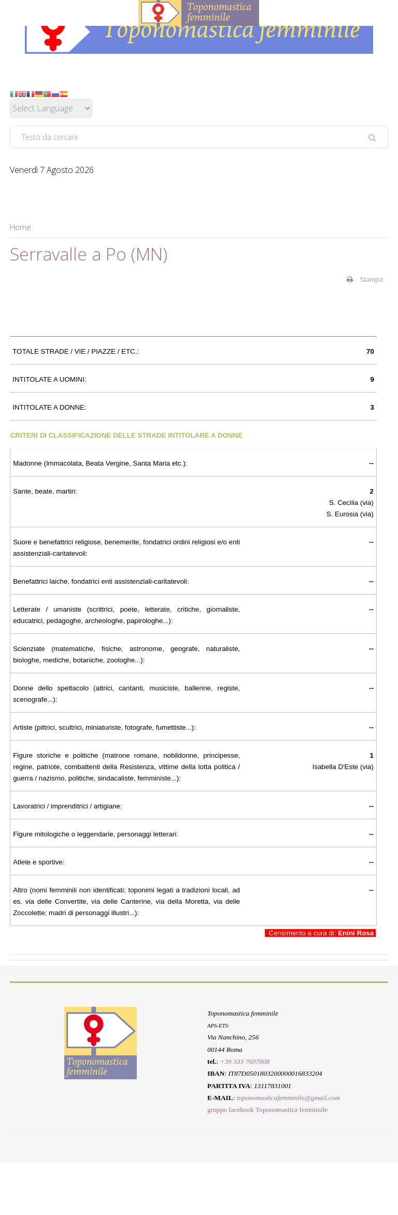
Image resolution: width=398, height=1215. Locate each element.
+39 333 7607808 (244, 1061)
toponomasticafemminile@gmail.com (288, 1098)
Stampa (365, 279)
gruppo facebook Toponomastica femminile (267, 1110)
